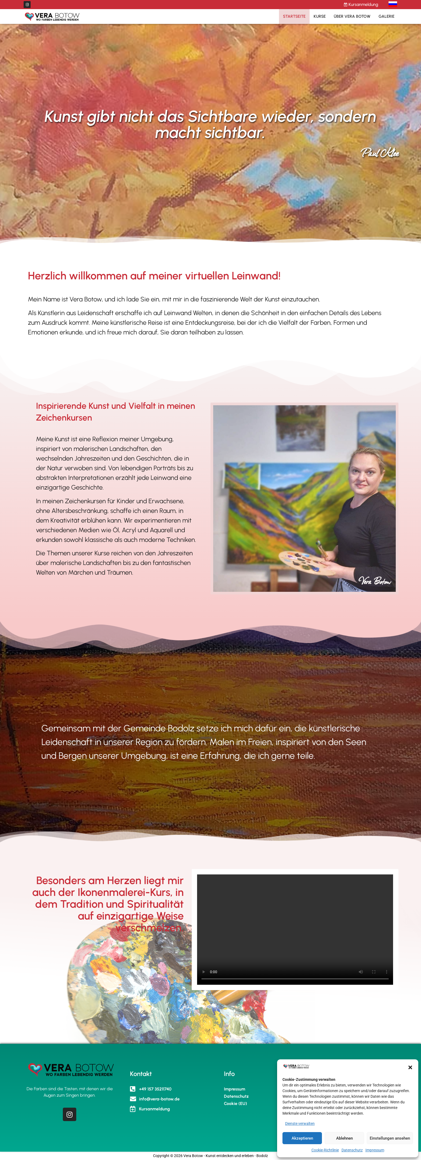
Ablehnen (344, 1138)
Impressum (374, 1150)
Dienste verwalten (300, 1123)
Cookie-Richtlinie (325, 1150)
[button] (410, 1067)
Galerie (386, 16)
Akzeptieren (302, 1138)
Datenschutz (352, 1150)
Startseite (294, 16)
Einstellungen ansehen (390, 1138)
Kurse (320, 16)
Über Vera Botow (352, 16)
